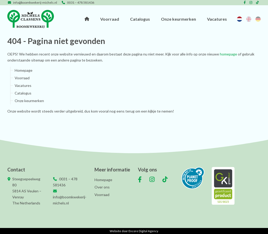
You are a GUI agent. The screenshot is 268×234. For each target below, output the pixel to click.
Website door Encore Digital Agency (134, 231)
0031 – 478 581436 (77, 2)
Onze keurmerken (180, 18)
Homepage (89, 19)
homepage (228, 54)
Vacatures (217, 18)
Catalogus (142, 18)
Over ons (102, 187)
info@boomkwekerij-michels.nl (32, 2)
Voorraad (112, 18)
